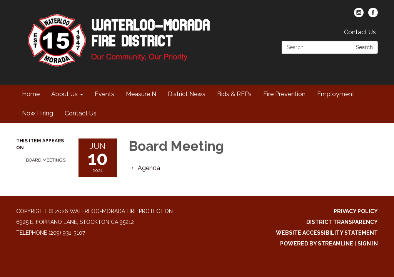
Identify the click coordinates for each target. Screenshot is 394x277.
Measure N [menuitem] (141, 94)
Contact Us (360, 32)
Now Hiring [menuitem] (37, 113)
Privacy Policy (356, 211)
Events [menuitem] (104, 94)
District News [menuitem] (186, 94)
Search (364, 47)
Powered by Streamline (316, 243)
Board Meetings (45, 160)
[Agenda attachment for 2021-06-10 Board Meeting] (149, 168)
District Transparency (342, 222)
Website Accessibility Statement (327, 233)
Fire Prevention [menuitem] (284, 94)
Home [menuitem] (31, 94)
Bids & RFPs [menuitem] (234, 94)
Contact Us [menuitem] (81, 113)
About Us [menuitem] (64, 94)
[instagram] (359, 15)
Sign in (367, 243)
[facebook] (373, 15)
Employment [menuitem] (335, 94)
